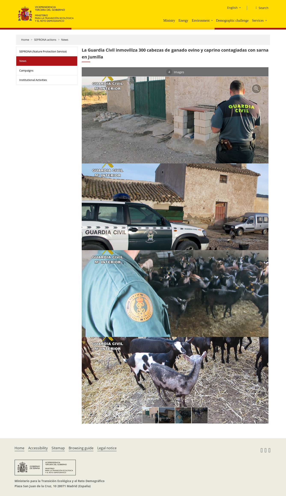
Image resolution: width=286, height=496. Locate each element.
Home (25, 40)
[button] (212, 20)
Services (258, 20)
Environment (201, 20)
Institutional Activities (33, 80)
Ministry (169, 20)
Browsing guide (81, 448)
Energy (183, 20)
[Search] (260, 8)
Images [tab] (175, 72)
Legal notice (107, 448)
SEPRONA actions (45, 40)
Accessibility (38, 448)
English (232, 8)
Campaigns (26, 70)
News (64, 40)
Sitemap (58, 448)
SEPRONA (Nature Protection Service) (43, 51)
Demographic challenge (232, 20)
